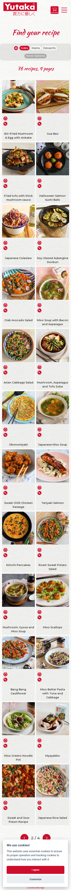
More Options (35, 56)
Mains (36, 48)
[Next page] (47, 838)
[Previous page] (24, 838)
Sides (24, 48)
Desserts (49, 48)
